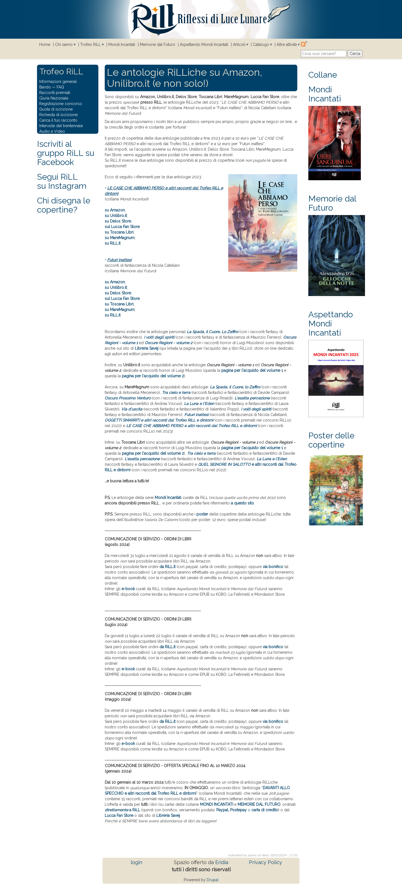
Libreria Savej (168, 815)
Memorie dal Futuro (157, 44)
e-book (128, 589)
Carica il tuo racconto (58, 120)
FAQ (60, 87)
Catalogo (261, 44)
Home (44, 44)
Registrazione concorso (60, 103)
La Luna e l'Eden (199, 403)
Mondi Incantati (121, 44)
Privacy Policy (265, 862)
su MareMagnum (120, 238)
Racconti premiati (54, 92)
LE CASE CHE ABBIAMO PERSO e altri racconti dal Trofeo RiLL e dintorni (191, 425)
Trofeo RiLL (90, 44)
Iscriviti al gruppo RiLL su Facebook (65, 153)
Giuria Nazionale (53, 98)
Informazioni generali (58, 81)
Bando (45, 87)
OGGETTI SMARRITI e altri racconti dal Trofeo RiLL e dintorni (159, 420)
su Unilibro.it (116, 215)
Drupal (213, 880)
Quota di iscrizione (56, 109)
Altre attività (287, 44)
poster (202, 514)
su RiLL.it (112, 243)
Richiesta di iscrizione (58, 115)
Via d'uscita (131, 409)
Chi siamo (64, 44)
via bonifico (273, 566)
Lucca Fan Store (119, 815)
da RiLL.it (167, 566)
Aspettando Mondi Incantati (204, 44)
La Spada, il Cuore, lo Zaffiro (235, 387)
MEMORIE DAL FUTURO (259, 804)
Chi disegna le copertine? (63, 205)
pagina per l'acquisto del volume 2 (153, 376)
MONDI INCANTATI (216, 804)
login (136, 862)
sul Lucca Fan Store (122, 226)
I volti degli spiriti (159, 337)
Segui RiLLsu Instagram (61, 181)
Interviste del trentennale (61, 126)
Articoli (239, 44)
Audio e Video (52, 131)
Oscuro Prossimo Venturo (128, 398)
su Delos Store (118, 221)
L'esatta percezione (252, 398)
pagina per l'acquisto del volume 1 (252, 370)
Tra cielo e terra (176, 392)
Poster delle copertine (331, 440)
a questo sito (242, 503)
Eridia (221, 862)
